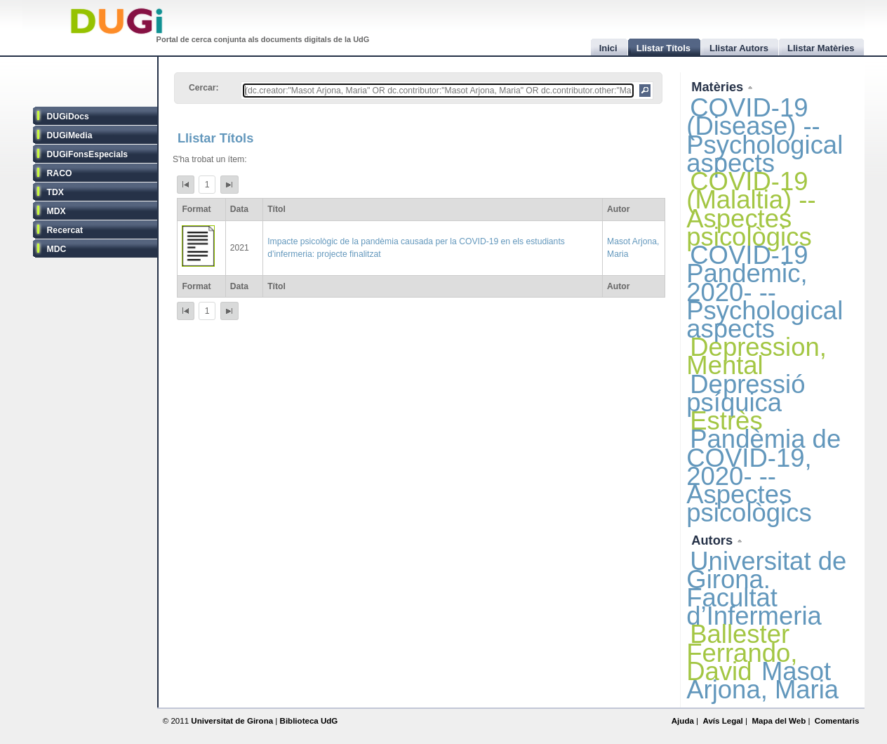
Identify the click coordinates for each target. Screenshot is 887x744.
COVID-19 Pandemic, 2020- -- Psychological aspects (764, 292)
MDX (56, 211)
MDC (57, 249)
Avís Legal (722, 721)
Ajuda (683, 721)
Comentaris (837, 721)
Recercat (65, 230)
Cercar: (204, 88)
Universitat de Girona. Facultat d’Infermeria (766, 589)
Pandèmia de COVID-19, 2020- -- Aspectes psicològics (763, 476)
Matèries (719, 86)
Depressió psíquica (745, 393)
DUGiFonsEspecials (87, 154)
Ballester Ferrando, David (741, 652)
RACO (59, 173)
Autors (713, 540)
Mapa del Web (779, 721)
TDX (55, 192)
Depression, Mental (756, 356)
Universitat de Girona (232, 721)
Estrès (726, 420)
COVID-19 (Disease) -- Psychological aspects (764, 135)
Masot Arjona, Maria (762, 680)
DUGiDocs (68, 116)
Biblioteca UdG (309, 721)
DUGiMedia (70, 135)
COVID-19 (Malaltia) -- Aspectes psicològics (750, 209)
